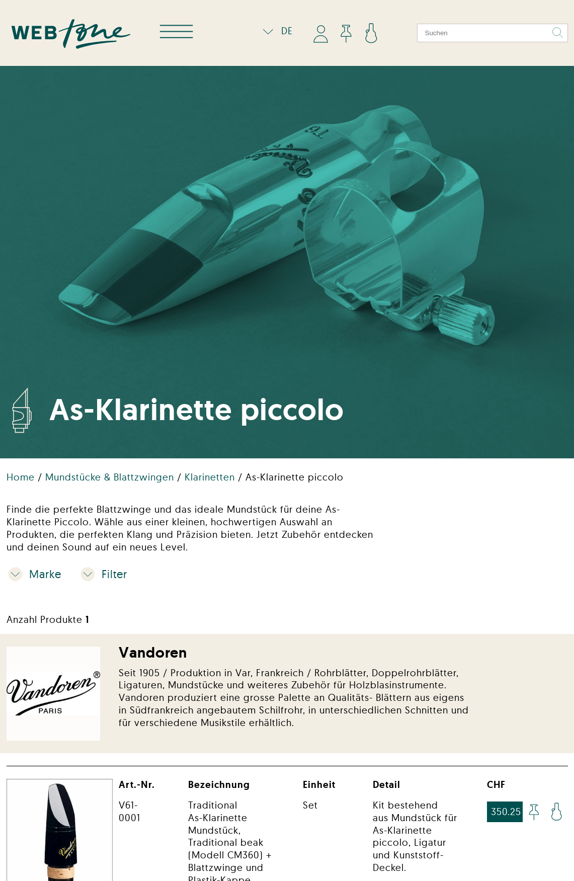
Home (22, 477)
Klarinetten (211, 477)
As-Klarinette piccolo (294, 477)
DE (275, 31)
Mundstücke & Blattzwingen (111, 477)
